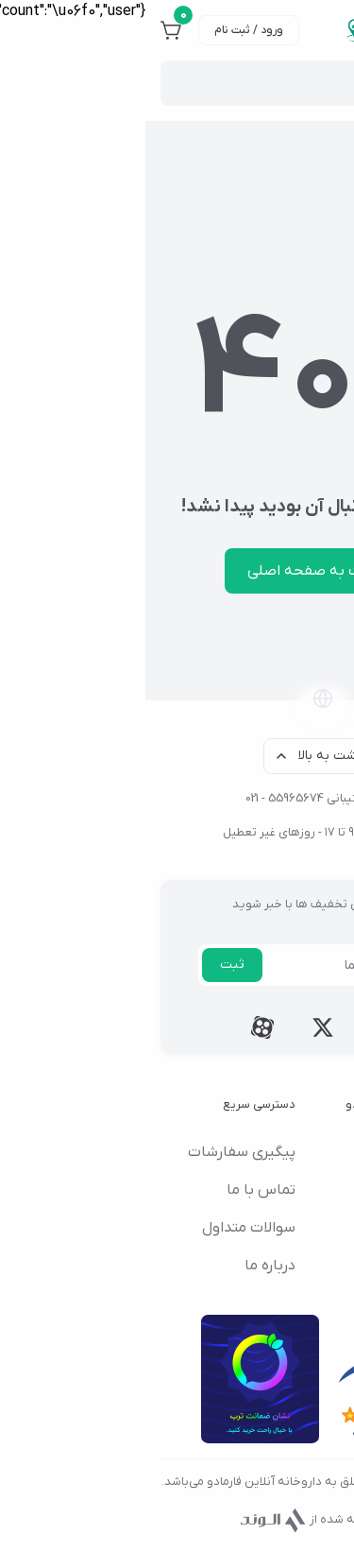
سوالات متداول (103, 1227)
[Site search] (166, 83)
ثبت (87, 965)
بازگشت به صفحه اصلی (177, 570)
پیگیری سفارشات (96, 1152)
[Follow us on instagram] (238, 1027)
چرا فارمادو (282, 1265)
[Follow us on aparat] (117, 1027)
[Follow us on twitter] (177, 1027)
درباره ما (124, 1265)
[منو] (327, 30)
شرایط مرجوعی (270, 1152)
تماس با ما (115, 1190)
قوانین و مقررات (265, 1227)
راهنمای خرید (274, 1190)
